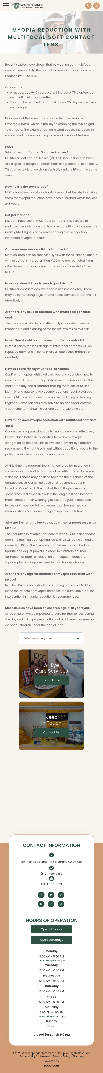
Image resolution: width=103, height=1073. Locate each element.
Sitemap (78, 1056)
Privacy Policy (61, 1056)
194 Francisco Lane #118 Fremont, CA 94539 (51, 862)
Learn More (51, 680)
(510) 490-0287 (51, 873)
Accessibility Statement (35, 1056)
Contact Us (51, 732)
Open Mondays (51, 929)
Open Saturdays (51, 940)
